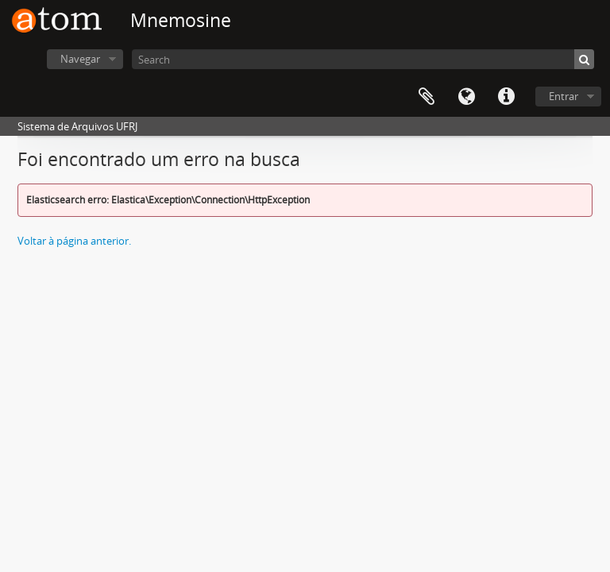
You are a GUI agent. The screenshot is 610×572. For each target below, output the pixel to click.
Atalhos (506, 97)
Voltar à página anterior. (74, 241)
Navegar (80, 59)
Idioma (466, 97)
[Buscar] (584, 59)
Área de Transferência (426, 97)
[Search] (363, 59)
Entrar (563, 96)
